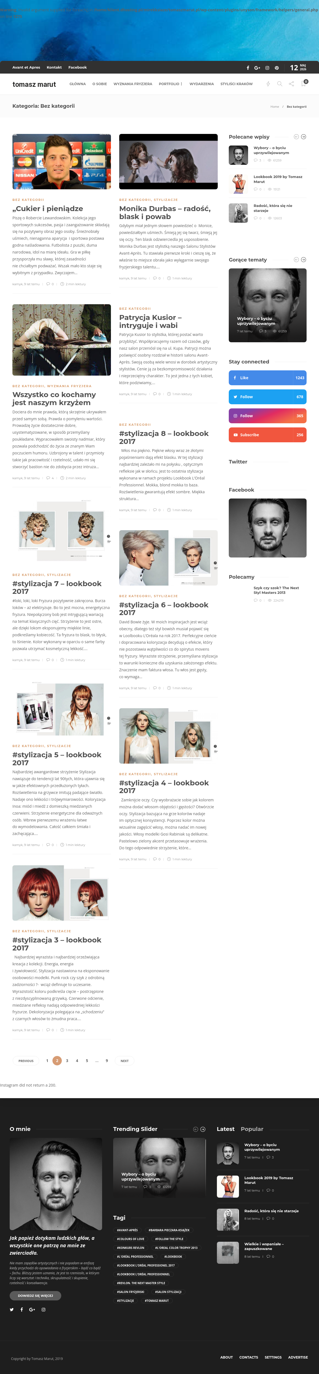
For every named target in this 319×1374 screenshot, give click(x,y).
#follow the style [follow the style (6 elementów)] (169, 1239)
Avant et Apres (26, 67)
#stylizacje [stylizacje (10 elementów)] (125, 1301)
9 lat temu (31, 284)
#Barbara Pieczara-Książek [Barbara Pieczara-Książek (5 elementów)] (169, 1230)
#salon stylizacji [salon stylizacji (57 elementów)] (168, 1292)
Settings (273, 1357)
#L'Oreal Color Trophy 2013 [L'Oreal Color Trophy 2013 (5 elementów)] (176, 1248)
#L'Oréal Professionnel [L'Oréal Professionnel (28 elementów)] (135, 1257)
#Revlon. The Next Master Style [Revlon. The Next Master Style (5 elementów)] (141, 1283)
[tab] (226, 1129)
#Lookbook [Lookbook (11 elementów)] (173, 1257)
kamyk (17, 284)
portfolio (169, 84)
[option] (268, 184)
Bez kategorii (28, 200)
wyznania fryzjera (133, 84)
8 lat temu (252, 1219)
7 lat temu (244, 331)
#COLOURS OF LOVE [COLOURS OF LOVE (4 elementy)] (130, 1239)
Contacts (249, 1357)
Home (274, 106)
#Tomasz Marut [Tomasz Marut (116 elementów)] (157, 1301)
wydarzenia (202, 84)
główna (78, 84)
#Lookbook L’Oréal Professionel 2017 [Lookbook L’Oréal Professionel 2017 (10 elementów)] (146, 1265)
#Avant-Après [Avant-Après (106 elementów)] (127, 1230)
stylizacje (166, 200)
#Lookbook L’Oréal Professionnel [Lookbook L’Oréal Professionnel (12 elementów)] (143, 1274)
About (226, 1357)
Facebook (77, 67)
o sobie (99, 84)
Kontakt (54, 67)
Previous (25, 1061)
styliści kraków (236, 84)
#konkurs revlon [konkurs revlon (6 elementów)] (130, 1248)
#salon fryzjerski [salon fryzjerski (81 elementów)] (130, 1292)
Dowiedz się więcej (35, 1296)
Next (125, 1061)
